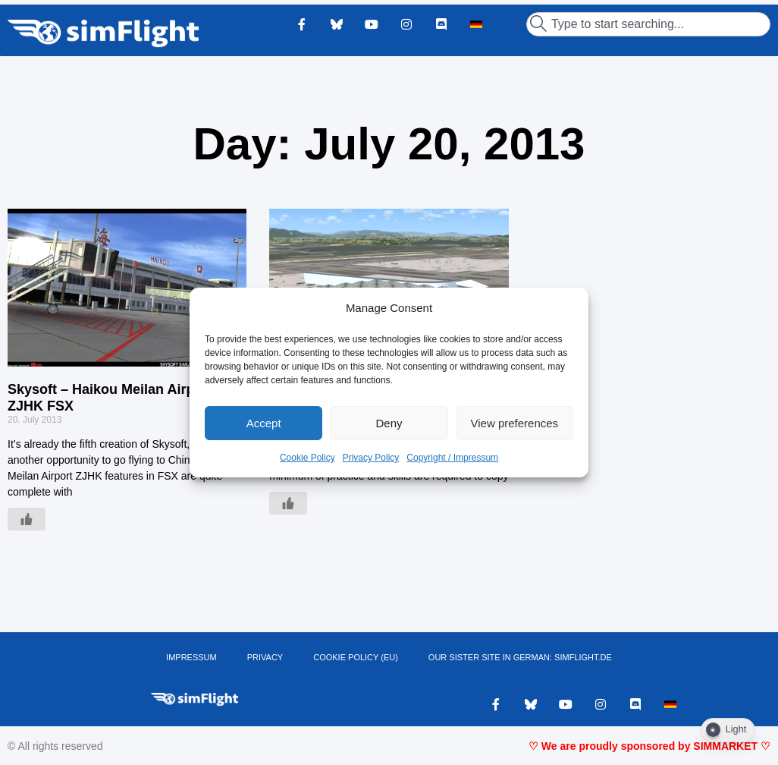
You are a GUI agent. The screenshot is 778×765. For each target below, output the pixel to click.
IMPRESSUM (191, 657)
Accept (263, 423)
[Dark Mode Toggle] (728, 730)
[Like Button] (26, 519)
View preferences (515, 423)
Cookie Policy (307, 457)
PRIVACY (265, 657)
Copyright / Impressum (452, 457)
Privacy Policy (371, 457)
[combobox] (648, 24)
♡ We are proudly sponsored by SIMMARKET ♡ (649, 746)
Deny (388, 423)
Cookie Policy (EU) (355, 657)
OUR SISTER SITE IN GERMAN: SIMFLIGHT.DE (520, 657)
